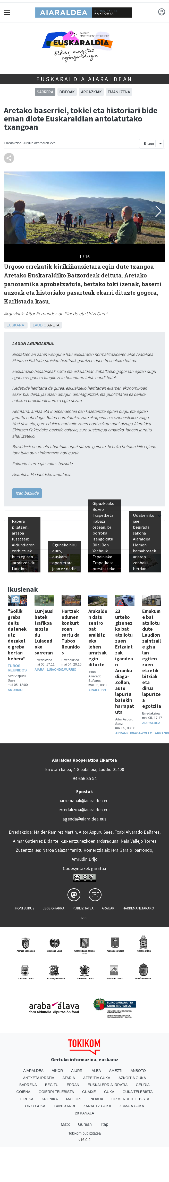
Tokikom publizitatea (84, 1133)
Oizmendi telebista (130, 1099)
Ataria (68, 1078)
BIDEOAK (67, 92)
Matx (65, 1124)
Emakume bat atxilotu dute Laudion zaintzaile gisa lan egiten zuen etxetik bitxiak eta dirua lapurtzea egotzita (151, 658)
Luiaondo (55, 669)
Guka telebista (138, 1092)
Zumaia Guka (132, 1106)
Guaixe (89, 1092)
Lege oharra (53, 908)
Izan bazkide (26, 493)
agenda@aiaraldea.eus (84, 819)
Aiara (39, 669)
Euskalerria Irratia (108, 1085)
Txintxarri (64, 1106)
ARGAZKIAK (91, 92)
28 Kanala (84, 1113)
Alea (96, 1071)
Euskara (15, 325)
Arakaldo (97, 690)
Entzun (148, 143)
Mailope (74, 1099)
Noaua (96, 1099)
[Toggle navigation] (7, 12)
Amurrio (15, 690)
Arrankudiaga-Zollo (133, 733)
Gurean (85, 1124)
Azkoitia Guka (132, 1078)
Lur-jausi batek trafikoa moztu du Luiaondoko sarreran (44, 632)
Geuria (143, 1085)
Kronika (50, 1099)
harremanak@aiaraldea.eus (84, 800)
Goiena (23, 1092)
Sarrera (45, 92)
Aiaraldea (151, 723)
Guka (109, 1092)
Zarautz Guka (97, 1106)
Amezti (115, 1071)
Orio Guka (35, 1106)
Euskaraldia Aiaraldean (84, 79)
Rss (84, 918)
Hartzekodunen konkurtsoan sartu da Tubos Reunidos (71, 632)
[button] (158, 211)
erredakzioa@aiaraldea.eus (84, 809)
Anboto (138, 1071)
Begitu (51, 1085)
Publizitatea (83, 908)
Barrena (28, 1085)
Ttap (104, 1124)
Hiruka (26, 1099)
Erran (73, 1085)
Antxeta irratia (38, 1078)
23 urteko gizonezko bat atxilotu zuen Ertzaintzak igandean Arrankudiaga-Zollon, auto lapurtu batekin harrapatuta (124, 661)
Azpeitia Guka (96, 1078)
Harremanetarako (138, 908)
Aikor (57, 1071)
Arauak (108, 908)
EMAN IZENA (119, 92)
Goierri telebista (56, 1092)
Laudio (40, 325)
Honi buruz (25, 908)
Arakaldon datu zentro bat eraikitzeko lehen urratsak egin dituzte (97, 638)
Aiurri (77, 1071)
